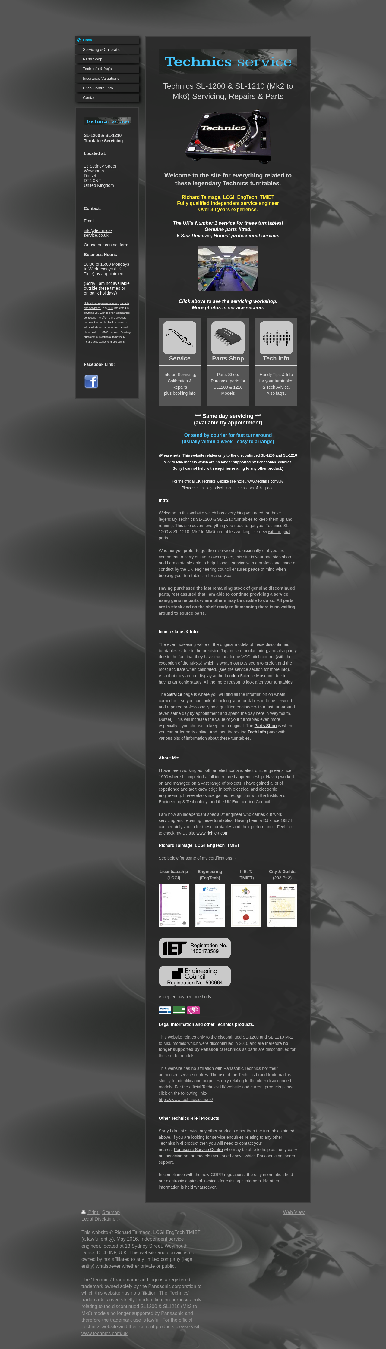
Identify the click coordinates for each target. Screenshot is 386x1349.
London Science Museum (248, 675)
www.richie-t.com (213, 833)
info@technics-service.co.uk (98, 233)
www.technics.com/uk (104, 1333)
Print (90, 1212)
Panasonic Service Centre (198, 1149)
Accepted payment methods (185, 996)
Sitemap (111, 1212)
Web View (294, 1212)
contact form (116, 244)
